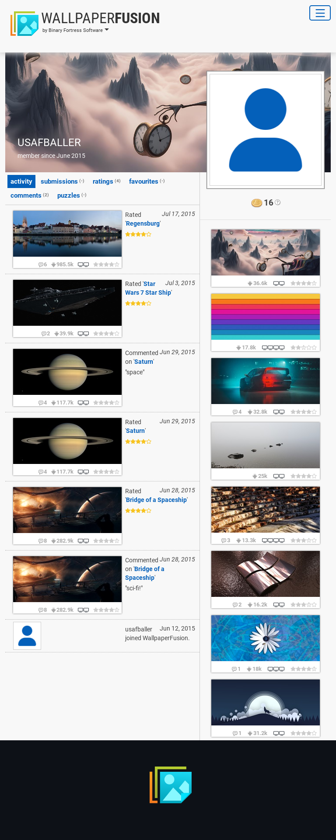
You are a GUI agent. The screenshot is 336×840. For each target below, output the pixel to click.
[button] (82, 23)
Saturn (143, 361)
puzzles (72, 195)
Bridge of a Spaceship (156, 499)
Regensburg (143, 223)
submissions (62, 181)
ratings (107, 181)
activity (21, 181)
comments (29, 195)
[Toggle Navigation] (320, 13)
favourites (147, 181)
